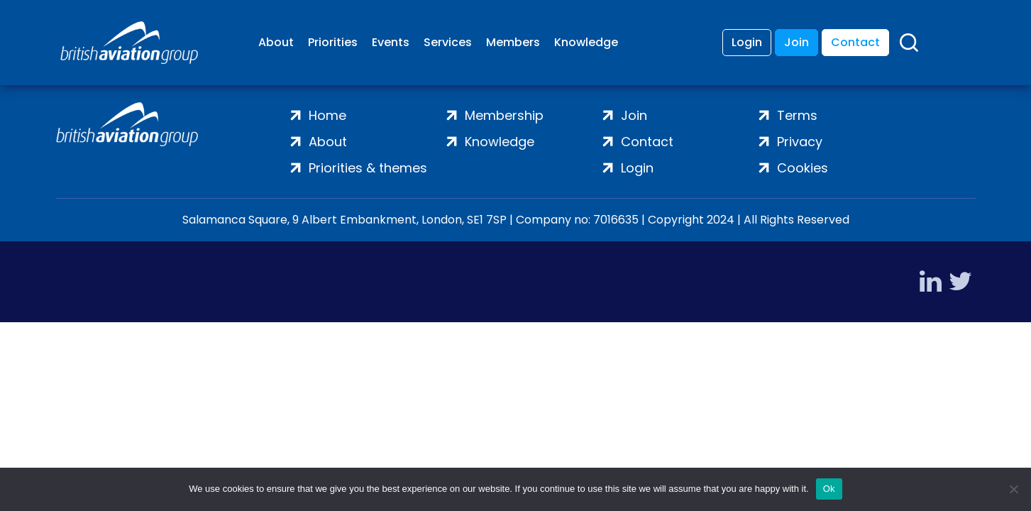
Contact (855, 42)
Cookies (802, 168)
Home (327, 115)
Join (796, 42)
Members (513, 42)
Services (448, 42)
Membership (504, 115)
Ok (829, 488)
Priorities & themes (368, 168)
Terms (797, 115)
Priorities (333, 42)
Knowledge (586, 42)
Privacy (799, 141)
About (276, 42)
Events (390, 42)
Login (747, 42)
